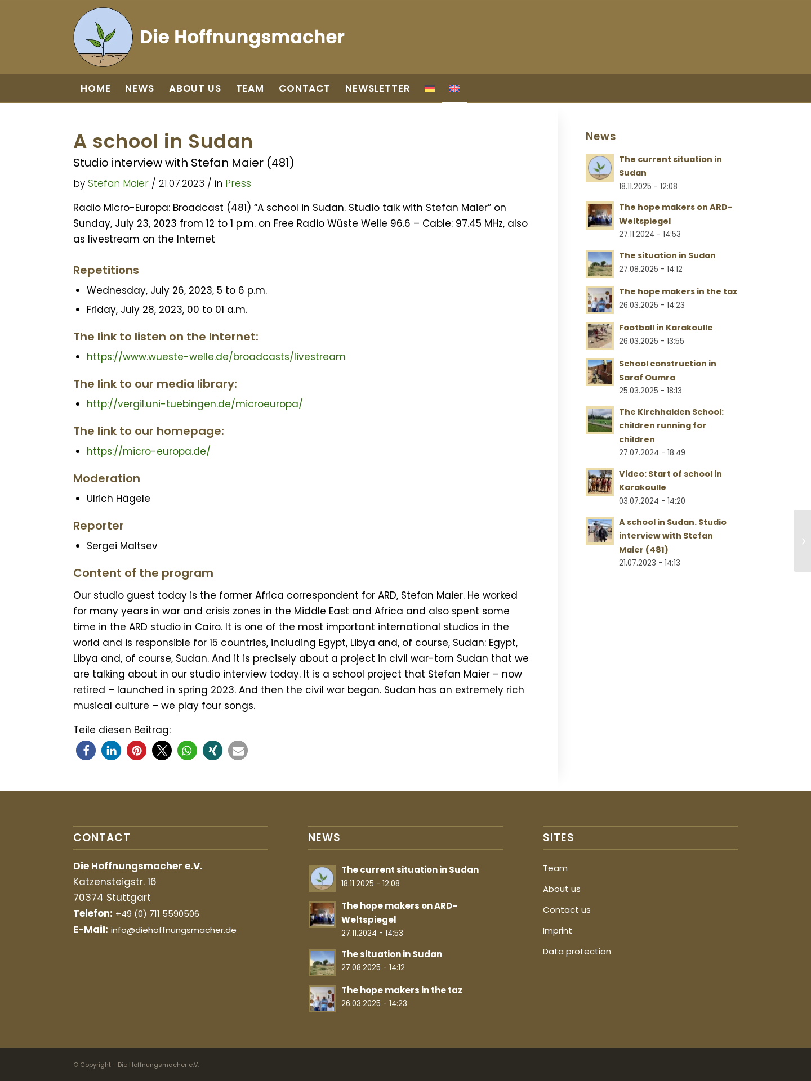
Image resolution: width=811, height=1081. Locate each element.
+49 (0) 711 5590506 (157, 913)
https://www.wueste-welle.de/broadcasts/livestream (216, 357)
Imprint (557, 930)
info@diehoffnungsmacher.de (174, 930)
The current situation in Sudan (410, 870)
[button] (86, 750)
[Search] (727, 88)
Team (555, 868)
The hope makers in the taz (678, 291)
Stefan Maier (118, 183)
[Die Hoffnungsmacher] (210, 37)
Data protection (577, 951)
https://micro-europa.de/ (149, 451)
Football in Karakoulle (666, 327)
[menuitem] (95, 88)
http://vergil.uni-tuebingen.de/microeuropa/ (195, 404)
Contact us (567, 910)
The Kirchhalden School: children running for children (671, 425)
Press (238, 183)
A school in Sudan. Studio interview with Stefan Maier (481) (673, 536)
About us (562, 889)
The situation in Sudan (667, 255)
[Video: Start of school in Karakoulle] (802, 541)
